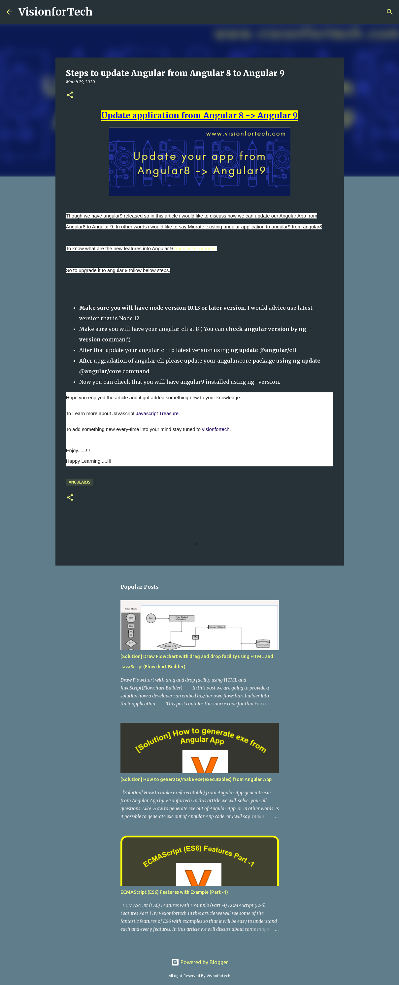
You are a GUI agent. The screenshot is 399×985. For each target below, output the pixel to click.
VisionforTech (55, 12)
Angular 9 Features (195, 248)
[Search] (390, 12)
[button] (70, 95)
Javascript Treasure (157, 413)
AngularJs (79, 482)
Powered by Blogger (199, 962)
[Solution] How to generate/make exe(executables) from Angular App (196, 779)
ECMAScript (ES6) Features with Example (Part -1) (174, 892)
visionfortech (215, 429)
